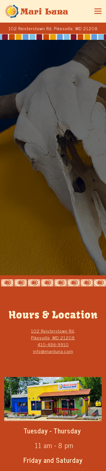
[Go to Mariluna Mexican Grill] (53, 28)
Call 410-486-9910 (53, 450)
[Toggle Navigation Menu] (98, 11)
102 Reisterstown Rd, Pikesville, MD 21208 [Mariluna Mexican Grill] (53, 334)
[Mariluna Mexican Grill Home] (36, 11)
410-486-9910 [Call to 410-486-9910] (53, 344)
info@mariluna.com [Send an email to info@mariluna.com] (53, 351)
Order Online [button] (53, 464)
